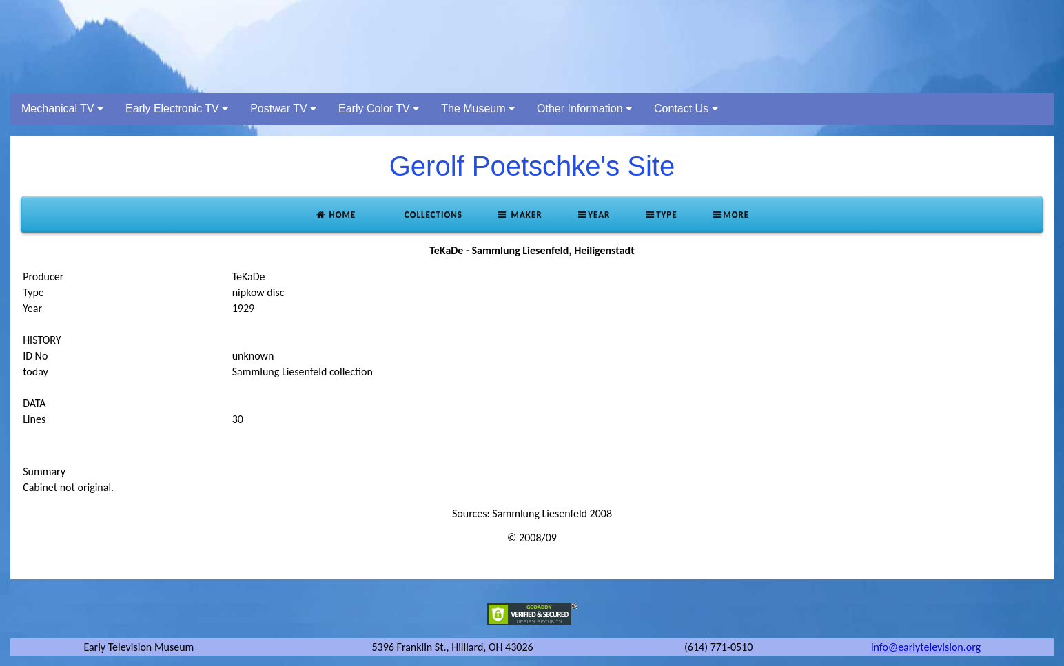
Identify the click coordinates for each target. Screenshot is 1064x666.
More (731, 214)
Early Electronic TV (176, 108)
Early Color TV (378, 108)
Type (660, 214)
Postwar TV (283, 108)
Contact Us (686, 108)
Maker (519, 214)
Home (335, 214)
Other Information (584, 108)
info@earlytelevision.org (926, 647)
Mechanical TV (62, 108)
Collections (432, 214)
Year (594, 214)
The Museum (478, 108)
